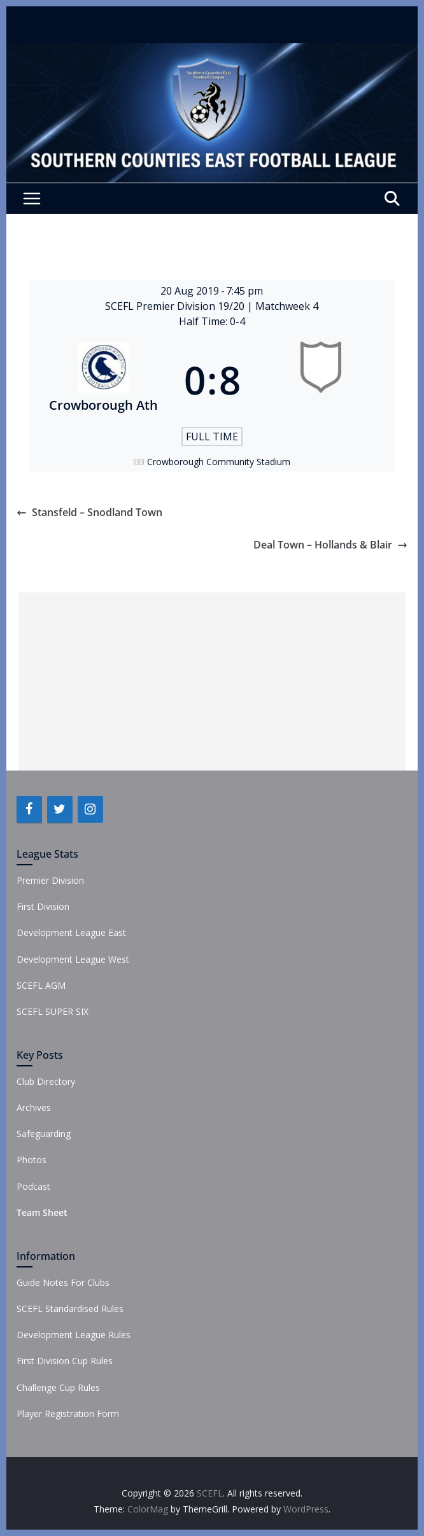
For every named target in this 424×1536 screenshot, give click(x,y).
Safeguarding (44, 1134)
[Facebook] (29, 809)
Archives (34, 1107)
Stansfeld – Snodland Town (89, 512)
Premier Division (50, 880)
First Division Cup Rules (65, 1361)
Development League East (71, 932)
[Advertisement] (211, 681)
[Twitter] (60, 809)
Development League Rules (74, 1335)
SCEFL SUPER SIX (52, 1011)
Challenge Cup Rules (58, 1387)
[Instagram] (90, 809)
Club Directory (46, 1081)
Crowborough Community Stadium (218, 462)
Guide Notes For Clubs (63, 1282)
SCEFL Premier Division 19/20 (176, 306)
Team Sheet (42, 1212)
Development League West (73, 959)
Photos (31, 1160)
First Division (43, 906)
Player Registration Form (68, 1413)
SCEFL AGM (41, 985)
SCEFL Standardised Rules (70, 1308)
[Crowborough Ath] (103, 380)
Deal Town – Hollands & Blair (330, 545)
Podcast (33, 1186)
